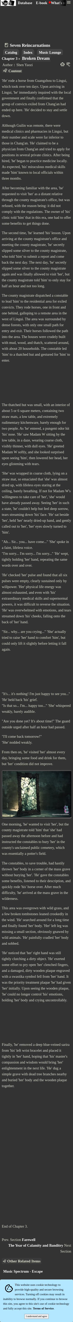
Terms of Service (43, 1308)
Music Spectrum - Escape (23, 1271)
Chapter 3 (9, 58)
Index (28, 52)
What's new (60, 3)
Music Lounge (50, 52)
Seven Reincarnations (30, 45)
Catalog (11, 52)
